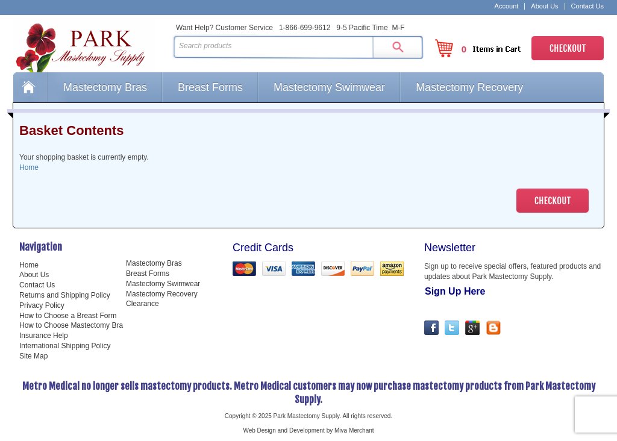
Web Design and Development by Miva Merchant (308, 430)
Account (507, 6)
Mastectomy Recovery (469, 87)
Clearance (142, 303)
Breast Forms (210, 87)
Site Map (33, 356)
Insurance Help (43, 335)
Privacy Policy (41, 305)
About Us (544, 6)
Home (30, 87)
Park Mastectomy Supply (90, 46)
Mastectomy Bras (105, 87)
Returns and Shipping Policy (64, 295)
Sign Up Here (455, 291)
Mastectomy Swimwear (329, 87)
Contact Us (587, 6)
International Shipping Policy (64, 346)
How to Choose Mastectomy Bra (71, 325)
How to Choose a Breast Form (67, 315)
